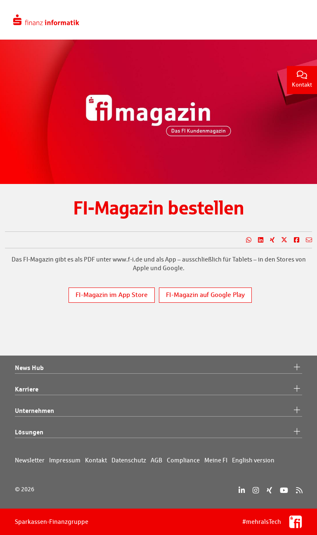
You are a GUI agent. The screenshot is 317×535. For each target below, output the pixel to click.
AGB (156, 460)
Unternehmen (158, 411)
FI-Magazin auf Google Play (205, 295)
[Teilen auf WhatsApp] (245, 240)
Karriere (158, 389)
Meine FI (215, 460)
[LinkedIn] (242, 490)
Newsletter (30, 460)
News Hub (158, 368)
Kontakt (302, 79)
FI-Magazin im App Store (112, 295)
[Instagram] (256, 490)
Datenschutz (128, 460)
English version (253, 460)
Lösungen (158, 432)
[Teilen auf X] (280, 240)
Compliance (183, 460)
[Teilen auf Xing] (268, 240)
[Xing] (269, 490)
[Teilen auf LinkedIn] (257, 240)
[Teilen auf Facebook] (293, 240)
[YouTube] (284, 490)
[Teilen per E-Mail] (305, 240)
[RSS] (299, 490)
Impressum (64, 460)
